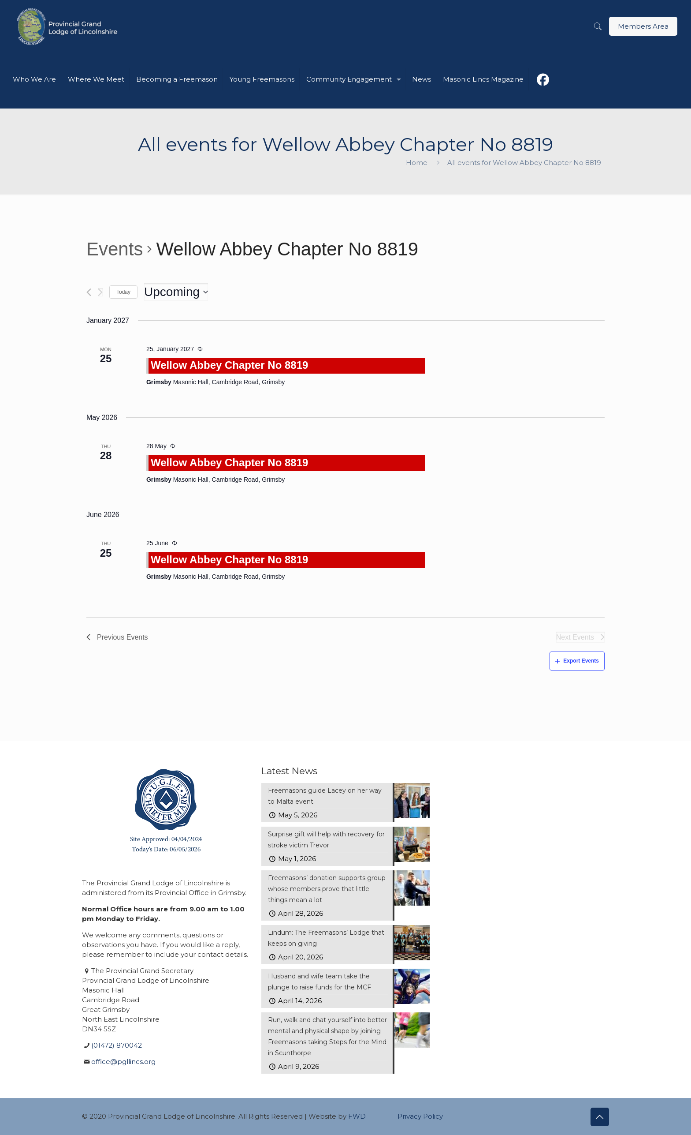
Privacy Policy (420, 1116)
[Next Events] (100, 292)
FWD (357, 1116)
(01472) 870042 (116, 1045)
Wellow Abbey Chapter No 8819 (229, 365)
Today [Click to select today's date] (123, 292)
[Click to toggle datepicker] (176, 292)
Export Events (577, 661)
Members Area (643, 26)
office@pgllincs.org (123, 1061)
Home (416, 162)
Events (114, 249)
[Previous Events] (88, 292)
